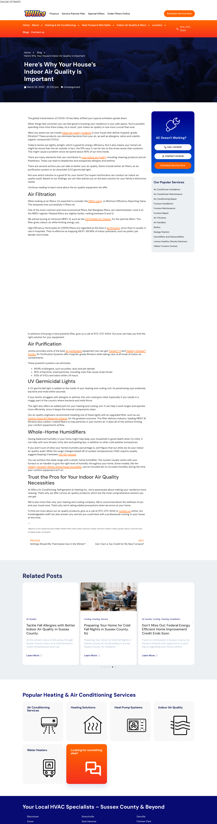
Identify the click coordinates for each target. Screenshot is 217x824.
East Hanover (89, 821)
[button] (24, 623)
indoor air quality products (76, 132)
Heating (96, 619)
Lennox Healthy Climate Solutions (170, 241)
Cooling (87, 619)
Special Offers (96, 13)
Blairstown (33, 816)
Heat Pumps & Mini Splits (98, 25)
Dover (30, 821)
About (37, 25)
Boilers (157, 227)
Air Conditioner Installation (167, 189)
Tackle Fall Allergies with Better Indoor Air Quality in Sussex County (50, 629)
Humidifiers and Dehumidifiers (169, 236)
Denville (141, 816)
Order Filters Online (118, 13)
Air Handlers (160, 222)
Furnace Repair (161, 213)
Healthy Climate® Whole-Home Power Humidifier (55, 466)
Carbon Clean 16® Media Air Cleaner (47, 418)
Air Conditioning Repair (165, 199)
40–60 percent (67, 454)
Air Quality (31, 619)
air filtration (113, 228)
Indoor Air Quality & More (133, 25)
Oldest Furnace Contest (166, 246)
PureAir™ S (115, 350)
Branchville (88, 816)
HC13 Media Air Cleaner (98, 219)
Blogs (26, 32)
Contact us (37, 32)
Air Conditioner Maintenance (168, 194)
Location (159, 25)
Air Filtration (160, 217)
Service (104, 619)
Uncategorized (72, 87)
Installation (175, 619)
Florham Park (144, 821)
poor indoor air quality (94, 157)
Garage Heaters (161, 232)
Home (26, 25)
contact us (125, 511)
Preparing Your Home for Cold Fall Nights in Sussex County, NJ (107, 629)
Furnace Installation (163, 203)
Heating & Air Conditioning (62, 25)
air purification (74, 350)
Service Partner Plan (73, 13)
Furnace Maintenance (164, 208)
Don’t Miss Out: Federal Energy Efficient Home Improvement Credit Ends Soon (166, 629)
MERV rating (95, 201)
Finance (54, 13)
